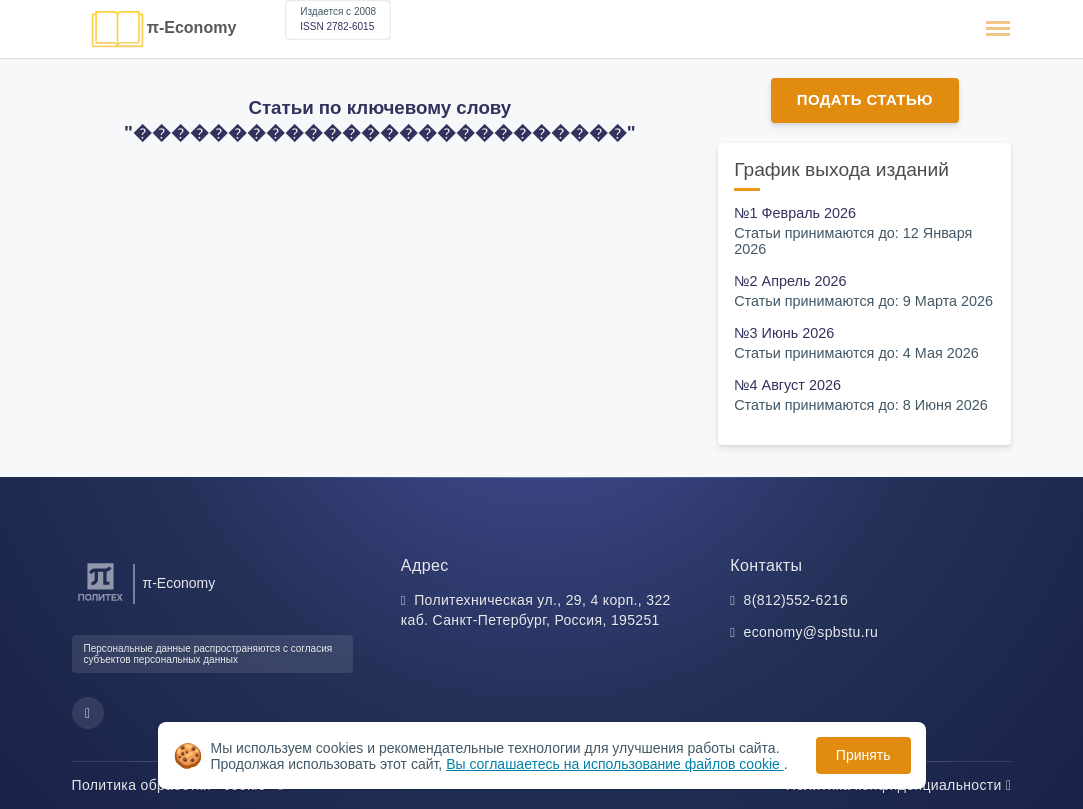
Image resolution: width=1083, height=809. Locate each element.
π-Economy (192, 27)
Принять (863, 755)
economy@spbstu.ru (811, 632)
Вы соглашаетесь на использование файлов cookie (615, 764)
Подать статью (865, 99)
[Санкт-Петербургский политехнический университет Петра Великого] (100, 601)
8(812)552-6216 (796, 600)
